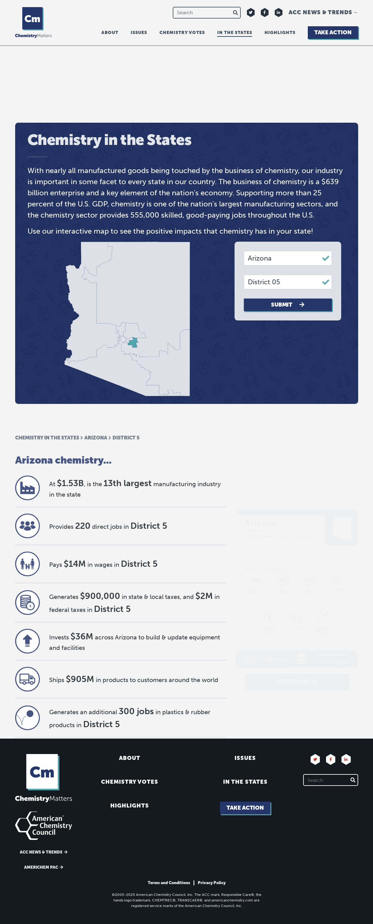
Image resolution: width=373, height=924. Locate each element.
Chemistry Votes (182, 32)
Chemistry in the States (47, 466)
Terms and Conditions (169, 882)
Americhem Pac (41, 867)
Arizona (95, 466)
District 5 (125, 466)
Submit (287, 304)
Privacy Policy (212, 882)
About (109, 32)
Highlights (280, 32)
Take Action (333, 32)
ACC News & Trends (320, 12)
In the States (245, 781)
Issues (139, 32)
